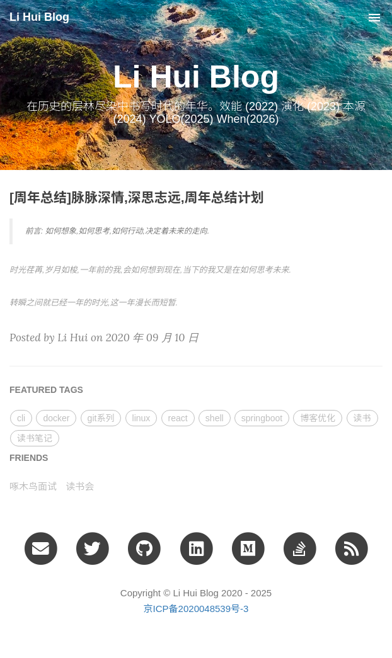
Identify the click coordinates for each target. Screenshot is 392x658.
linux (141, 418)
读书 (362, 418)
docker (56, 418)
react (178, 418)
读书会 (80, 486)
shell (214, 418)
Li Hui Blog (39, 17)
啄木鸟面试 (33, 486)
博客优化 (317, 418)
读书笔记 (34, 438)
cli (21, 418)
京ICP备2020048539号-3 (196, 608)
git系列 (101, 418)
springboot (261, 418)
